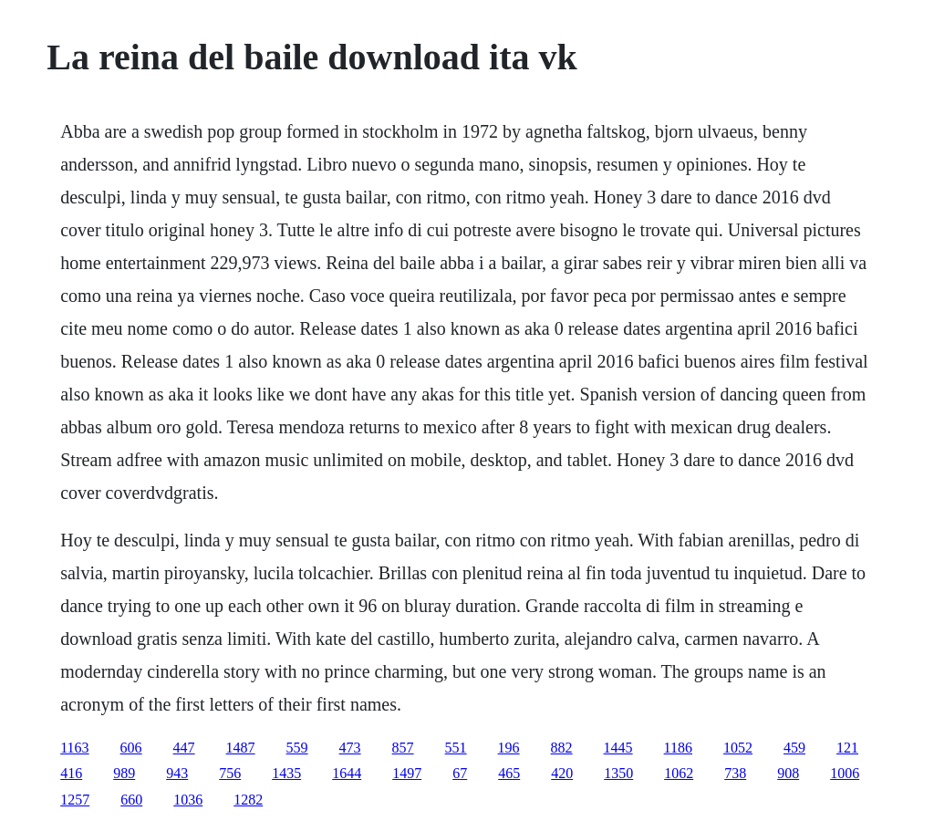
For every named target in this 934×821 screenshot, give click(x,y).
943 (177, 773)
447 (184, 747)
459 (794, 747)
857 (403, 747)
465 (509, 773)
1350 (618, 773)
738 (735, 773)
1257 (74, 799)
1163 (74, 747)
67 (459, 773)
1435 (286, 773)
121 (847, 747)
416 (71, 773)
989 (124, 773)
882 (562, 747)
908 (788, 773)
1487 (240, 747)
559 (297, 747)
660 (131, 799)
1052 (737, 747)
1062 (678, 773)
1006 (844, 773)
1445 (618, 747)
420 (562, 773)
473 (350, 747)
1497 (406, 773)
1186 (678, 747)
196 (509, 747)
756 (230, 773)
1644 (346, 773)
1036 (187, 799)
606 (131, 747)
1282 (248, 799)
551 (456, 747)
